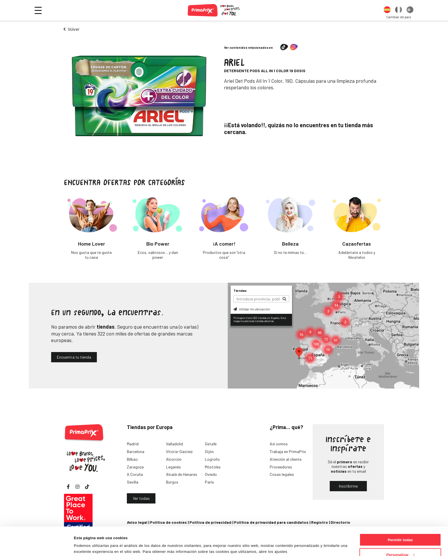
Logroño (212, 459)
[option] (387, 10)
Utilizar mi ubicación (251, 309)
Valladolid (174, 443)
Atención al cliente (285, 459)
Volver (73, 29)
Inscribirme (348, 486)
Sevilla (132, 482)
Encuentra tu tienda (74, 357)
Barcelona (135, 451)
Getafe (211, 443)
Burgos (172, 482)
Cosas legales (282, 474)
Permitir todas (400, 513)
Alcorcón (173, 459)
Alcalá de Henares (181, 474)
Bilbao (132, 459)
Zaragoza (135, 466)
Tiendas (240, 290)
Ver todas (141, 498)
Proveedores (281, 466)
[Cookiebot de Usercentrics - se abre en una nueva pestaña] (37, 545)
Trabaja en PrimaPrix (288, 451)
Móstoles (213, 466)
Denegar (400, 543)
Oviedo (211, 474)
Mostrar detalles (88, 538)
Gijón (209, 451)
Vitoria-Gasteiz (179, 451)
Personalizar (400, 528)
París (209, 482)
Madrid (133, 443)
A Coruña (135, 474)
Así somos (279, 443)
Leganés (173, 466)
